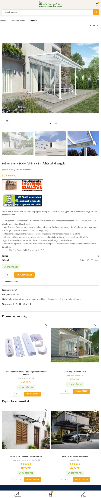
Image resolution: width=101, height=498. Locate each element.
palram (35, 299)
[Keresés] (50, 12)
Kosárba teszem (24, 275)
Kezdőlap (4, 20)
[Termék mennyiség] (7, 275)
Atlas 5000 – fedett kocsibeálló (75, 456)
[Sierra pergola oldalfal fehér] (75, 345)
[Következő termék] (97, 25)
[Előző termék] (90, 25)
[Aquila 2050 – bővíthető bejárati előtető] (26, 430)
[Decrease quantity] (3, 275)
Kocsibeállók (75, 460)
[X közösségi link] (16, 304)
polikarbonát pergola (48, 299)
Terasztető (33, 20)
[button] (5, 78)
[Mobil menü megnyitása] (3, 4)
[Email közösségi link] (20, 304)
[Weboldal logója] (50, 4)
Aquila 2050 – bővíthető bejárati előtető (26, 456)
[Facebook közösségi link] (13, 304)
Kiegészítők (30, 378)
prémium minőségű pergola (69, 299)
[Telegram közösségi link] (30, 304)
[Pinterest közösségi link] (24, 304)
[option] (50, 123)
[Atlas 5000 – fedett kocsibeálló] (75, 430)
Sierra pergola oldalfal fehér (75, 371)
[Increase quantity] (11, 275)
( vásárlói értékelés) (22, 170)
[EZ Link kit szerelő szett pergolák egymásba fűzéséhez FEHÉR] (26, 345)
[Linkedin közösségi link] (27, 304)
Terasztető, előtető (18, 20)
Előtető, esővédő (34, 460)
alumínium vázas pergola (19, 299)
